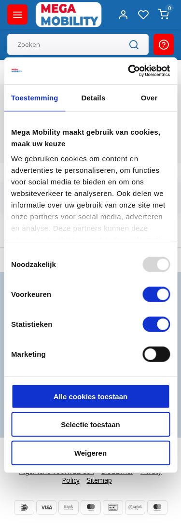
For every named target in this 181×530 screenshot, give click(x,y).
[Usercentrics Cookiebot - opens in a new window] (129, 71)
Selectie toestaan (90, 424)
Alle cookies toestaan (90, 396)
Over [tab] (149, 97)
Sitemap (99, 480)
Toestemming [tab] (34, 97)
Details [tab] (93, 97)
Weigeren (90, 452)
